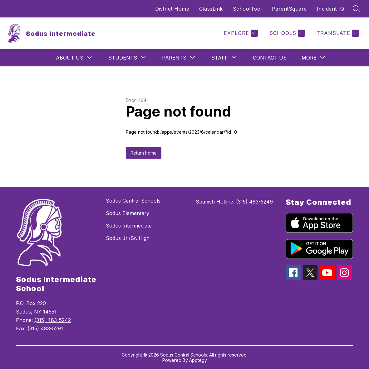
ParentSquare (289, 9)
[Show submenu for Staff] (219, 57)
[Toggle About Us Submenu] (89, 58)
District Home (172, 9)
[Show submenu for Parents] (174, 57)
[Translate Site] (337, 33)
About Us (69, 58)
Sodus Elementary (127, 213)
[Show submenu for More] (309, 57)
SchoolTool (247, 9)
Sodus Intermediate (129, 226)
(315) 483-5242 (52, 320)
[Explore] (240, 33)
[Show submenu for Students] (122, 57)
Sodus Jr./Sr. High (128, 238)
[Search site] (356, 8)
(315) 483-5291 (45, 328)
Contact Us (270, 58)
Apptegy (198, 360)
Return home (143, 153)
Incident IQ (330, 9)
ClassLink (211, 9)
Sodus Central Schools (133, 201)
